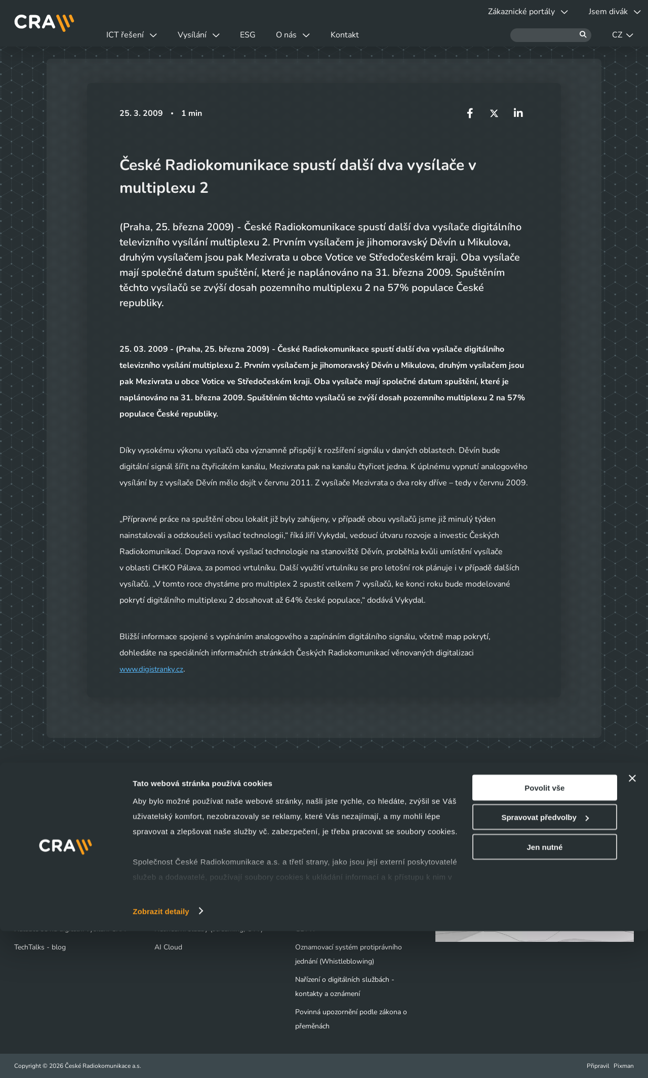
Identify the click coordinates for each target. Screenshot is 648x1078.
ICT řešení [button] (138, 34)
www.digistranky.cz (154, 669)
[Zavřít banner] (632, 925)
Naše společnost (321, 838)
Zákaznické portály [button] (507, 11)
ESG (283, 34)
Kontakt (407, 34)
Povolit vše (544, 934)
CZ (622, 34)
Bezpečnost (172, 892)
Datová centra (176, 838)
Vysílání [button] (219, 34)
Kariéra (306, 874)
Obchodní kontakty (44, 892)
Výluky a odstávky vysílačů (62, 856)
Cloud (163, 856)
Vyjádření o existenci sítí (52, 874)
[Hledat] (550, 35)
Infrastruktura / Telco (187, 874)
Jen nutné (544, 993)
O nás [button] (342, 34)
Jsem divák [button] (608, 11)
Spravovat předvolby (544, 964)
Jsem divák (37, 838)
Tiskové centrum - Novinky (337, 856)
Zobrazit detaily (161, 1058)
